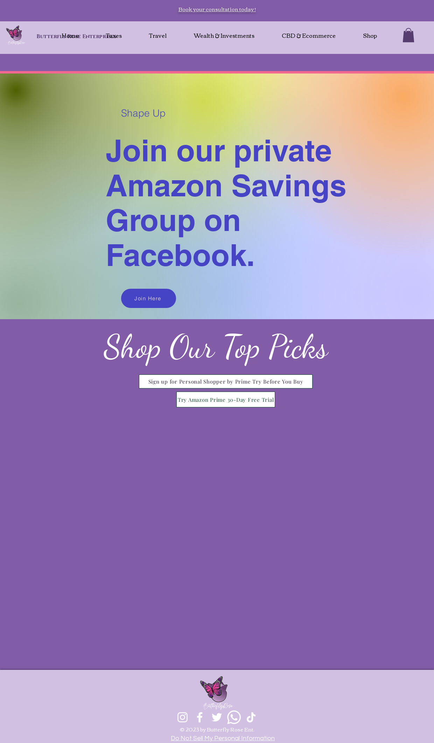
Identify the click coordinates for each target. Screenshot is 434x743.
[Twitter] (217, 717)
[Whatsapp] (234, 717)
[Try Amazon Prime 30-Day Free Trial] (225, 399)
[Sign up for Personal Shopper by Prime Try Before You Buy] (226, 381)
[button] (408, 35)
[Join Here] (148, 298)
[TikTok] (251, 717)
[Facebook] (199, 717)
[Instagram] (182, 717)
